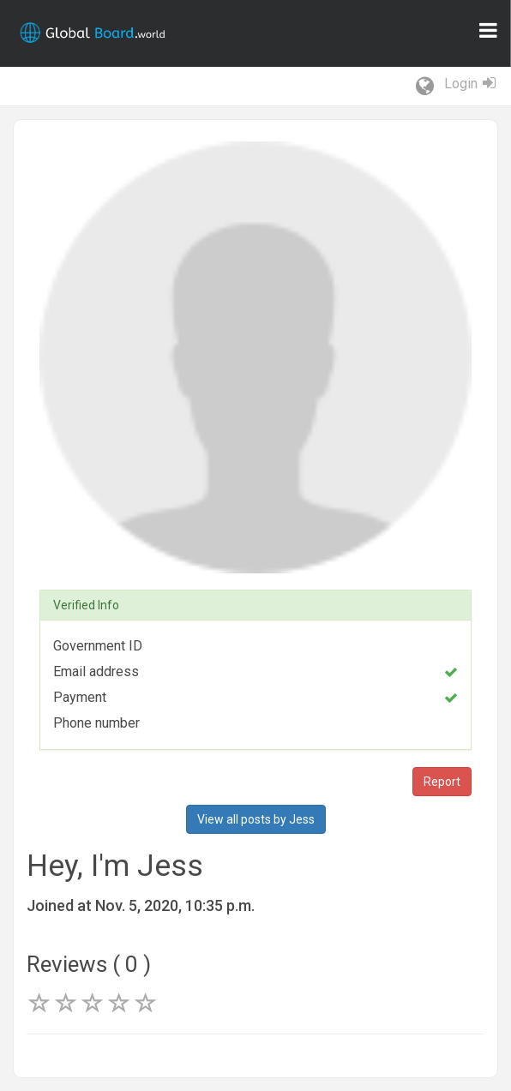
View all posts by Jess (256, 819)
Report (442, 781)
